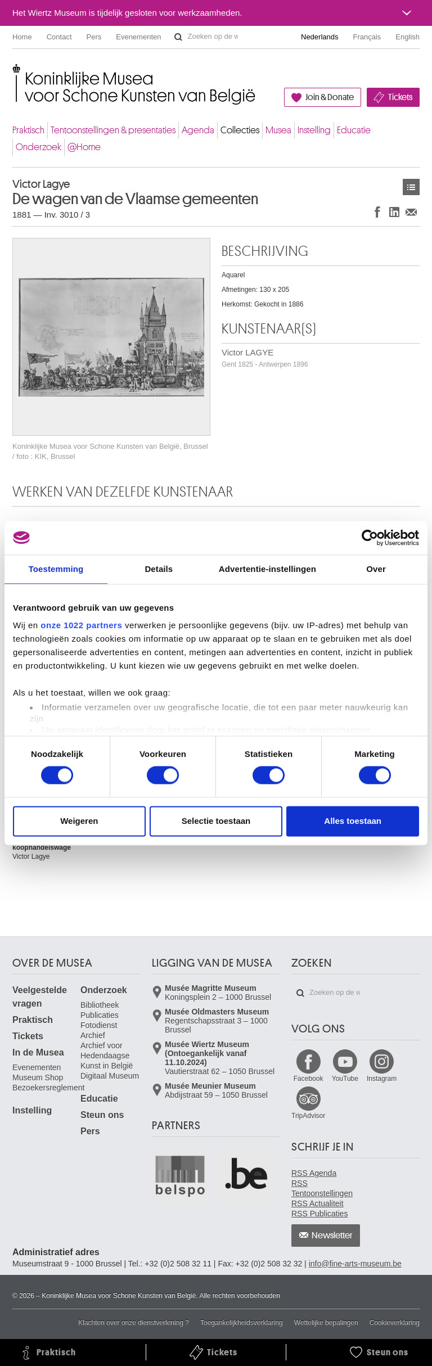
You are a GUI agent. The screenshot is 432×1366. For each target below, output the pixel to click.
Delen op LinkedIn (394, 212)
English (407, 37)
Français (367, 37)
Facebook (308, 1079)
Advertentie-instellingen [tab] (267, 569)
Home (22, 37)
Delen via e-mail (411, 212)
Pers (94, 37)
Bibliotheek (99, 1004)
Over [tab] (376, 569)
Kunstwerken (411, 187)
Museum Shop (37, 1077)
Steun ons (102, 1115)
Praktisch (28, 130)
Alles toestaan (352, 821)
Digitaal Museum (109, 1075)
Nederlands (320, 37)
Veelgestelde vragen (39, 996)
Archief (92, 1035)
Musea (278, 130)
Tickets (400, 97)
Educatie (354, 130)
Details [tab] (159, 569)
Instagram (382, 1079)
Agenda (198, 130)
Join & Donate (329, 97)
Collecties (239, 130)
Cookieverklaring (395, 1323)
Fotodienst (98, 1025)
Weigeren (79, 821)
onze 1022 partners (81, 625)
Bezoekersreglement (48, 1087)
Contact (59, 37)
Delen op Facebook (377, 212)
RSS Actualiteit (317, 1203)
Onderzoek (38, 147)
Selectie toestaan (216, 821)
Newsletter (332, 1235)
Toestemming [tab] (56, 569)
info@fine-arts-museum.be (355, 1263)
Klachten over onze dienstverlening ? (133, 1323)
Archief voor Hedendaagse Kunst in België (106, 1055)
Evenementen (138, 37)
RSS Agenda (313, 1173)
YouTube (345, 1079)
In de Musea (38, 1052)
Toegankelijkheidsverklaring (241, 1323)
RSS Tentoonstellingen (322, 1188)
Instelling (314, 130)
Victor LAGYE (265, 358)
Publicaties (99, 1015)
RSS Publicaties (319, 1213)
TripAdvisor (308, 1116)
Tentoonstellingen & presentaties (113, 130)
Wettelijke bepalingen (326, 1323)
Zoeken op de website (178, 37)
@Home (84, 147)
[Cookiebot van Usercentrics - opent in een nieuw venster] (370, 537)
